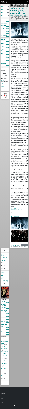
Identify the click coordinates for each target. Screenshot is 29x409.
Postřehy (2, 402)
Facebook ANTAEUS (13, 208)
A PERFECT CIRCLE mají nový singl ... (4, 263)
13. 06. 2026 (2, 86)
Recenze (2, 398)
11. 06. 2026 (2, 80)
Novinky (1, 392)
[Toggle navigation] (27, 1)
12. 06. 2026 (2, 83)
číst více (7, 21)
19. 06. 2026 (2, 89)
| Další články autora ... (17, 212)
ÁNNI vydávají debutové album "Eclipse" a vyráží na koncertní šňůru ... (4, 284)
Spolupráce (2, 395)
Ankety (1, 401)
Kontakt (1, 394)
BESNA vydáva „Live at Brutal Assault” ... (4, 278)
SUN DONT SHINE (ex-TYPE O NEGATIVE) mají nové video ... (4, 272)
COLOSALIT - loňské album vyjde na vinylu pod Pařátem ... (4, 251)
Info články (2, 400)
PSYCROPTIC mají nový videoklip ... (4, 275)
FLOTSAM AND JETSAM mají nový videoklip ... (4, 266)
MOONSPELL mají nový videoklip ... (3, 260)
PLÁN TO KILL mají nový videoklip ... (4, 258)
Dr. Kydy (2, 403)
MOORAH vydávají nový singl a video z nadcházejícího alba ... (4, 269)
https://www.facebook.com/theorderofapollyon (16, 209)
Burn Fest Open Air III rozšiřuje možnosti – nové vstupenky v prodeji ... (4, 281)
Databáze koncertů (3, 393)
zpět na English (12, 7)
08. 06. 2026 (2, 77)
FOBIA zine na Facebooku (14, 405)
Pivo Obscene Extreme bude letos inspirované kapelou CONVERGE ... (4, 254)
